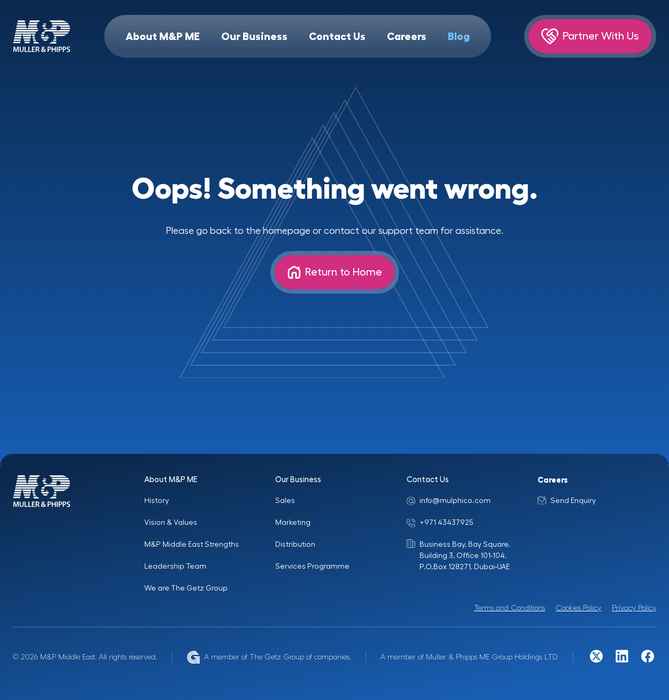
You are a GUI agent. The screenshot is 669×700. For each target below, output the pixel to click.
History (156, 501)
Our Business (254, 36)
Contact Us (337, 36)
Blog (459, 36)
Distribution (295, 544)
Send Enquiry (573, 501)
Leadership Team (175, 566)
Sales (285, 501)
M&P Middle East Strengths (191, 544)
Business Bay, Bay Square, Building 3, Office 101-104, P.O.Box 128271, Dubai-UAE (464, 556)
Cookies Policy (578, 608)
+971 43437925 (446, 522)
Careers (406, 36)
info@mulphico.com (455, 501)
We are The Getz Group (186, 588)
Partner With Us (590, 36)
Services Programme (312, 566)
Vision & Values (170, 522)
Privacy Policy (634, 608)
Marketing (292, 522)
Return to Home (334, 272)
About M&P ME (163, 36)
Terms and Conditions (509, 608)
